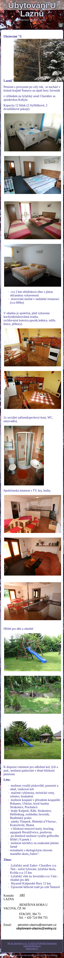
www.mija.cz (32, 948)
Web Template (11, 955)
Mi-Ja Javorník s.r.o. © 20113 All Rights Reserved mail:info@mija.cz (32, 944)
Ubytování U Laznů (32, 9)
